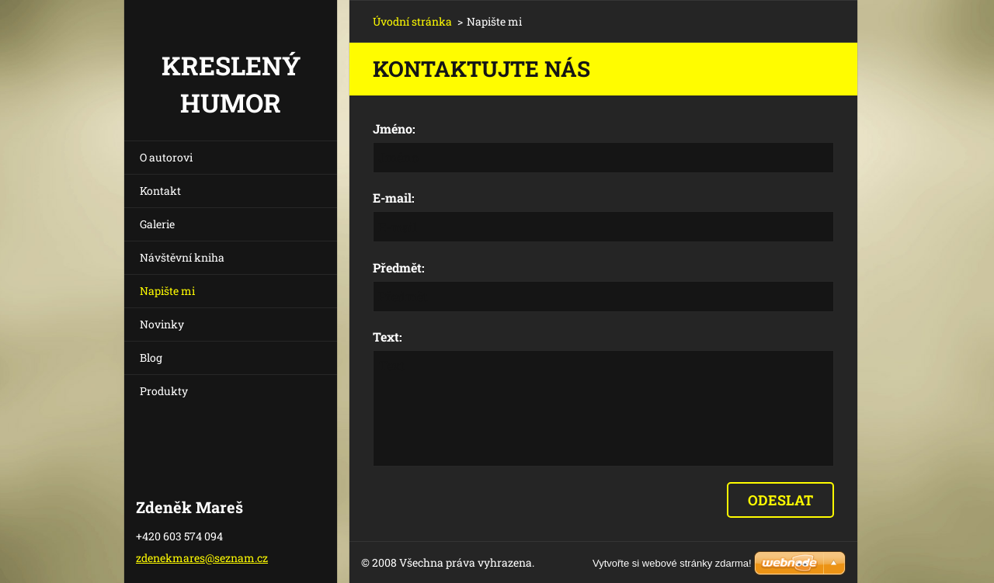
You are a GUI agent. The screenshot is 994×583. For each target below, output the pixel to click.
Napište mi (167, 290)
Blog (151, 357)
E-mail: (394, 197)
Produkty (164, 390)
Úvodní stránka (412, 21)
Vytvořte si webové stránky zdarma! (672, 563)
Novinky (162, 324)
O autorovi (166, 157)
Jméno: (394, 128)
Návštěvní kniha (182, 257)
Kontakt (160, 190)
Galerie (157, 224)
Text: (387, 336)
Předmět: (399, 267)
